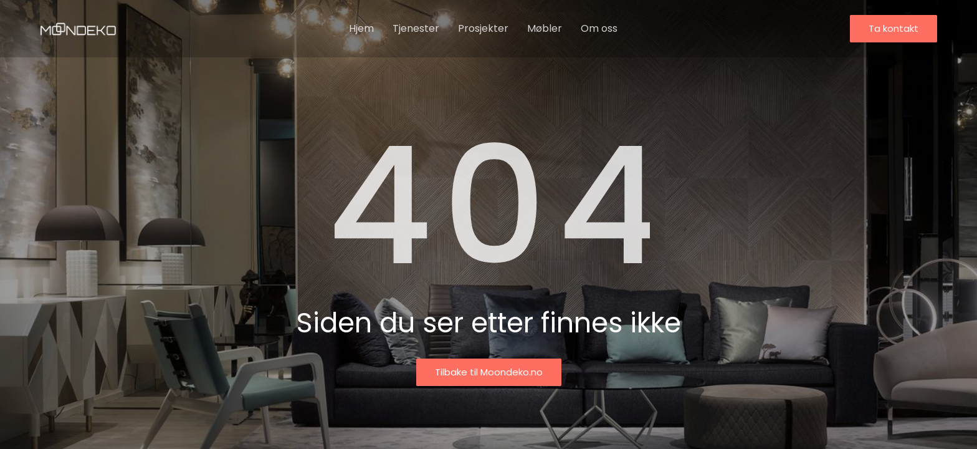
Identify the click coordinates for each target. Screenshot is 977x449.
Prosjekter (483, 28)
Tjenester (416, 28)
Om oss (599, 28)
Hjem (361, 28)
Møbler (544, 28)
